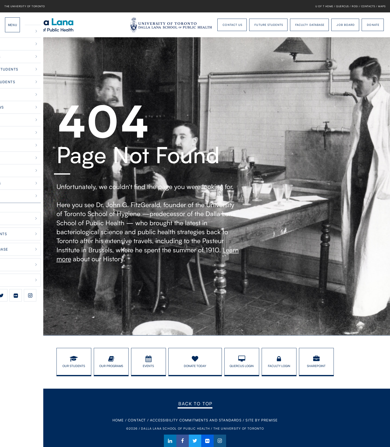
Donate (373, 24)
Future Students (268, 24)
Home (118, 420)
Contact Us (232, 24)
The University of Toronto (24, 6)
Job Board (346, 24)
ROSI (355, 6)
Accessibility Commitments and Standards (196, 420)
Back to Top (195, 403)
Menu (12, 24)
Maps (382, 6)
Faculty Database (310, 24)
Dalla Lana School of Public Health (50, 25)
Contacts (368, 6)
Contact (137, 420)
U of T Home (324, 6)
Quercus (342, 6)
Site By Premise (261, 420)
